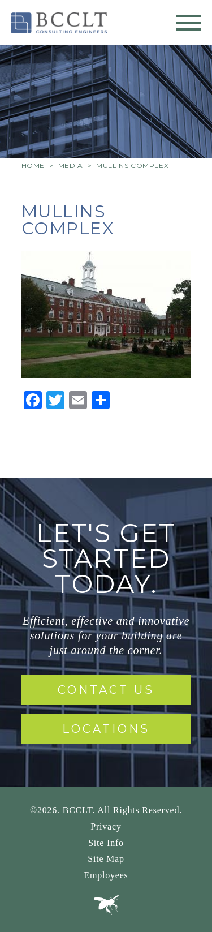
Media (70, 165)
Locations (106, 729)
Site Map (106, 859)
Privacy (105, 826)
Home (33, 165)
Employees (106, 875)
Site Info (106, 843)
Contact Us (106, 690)
